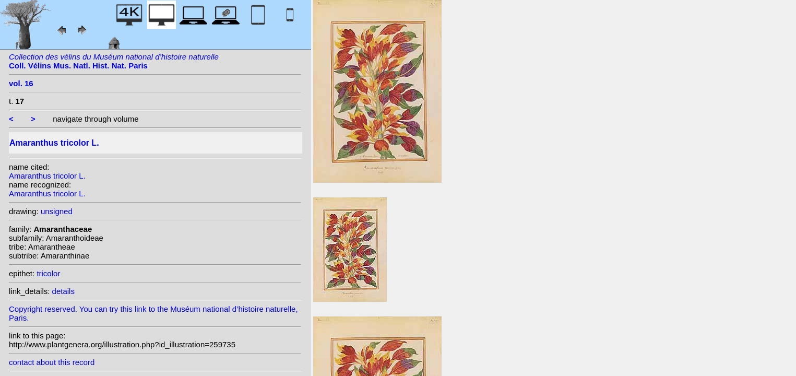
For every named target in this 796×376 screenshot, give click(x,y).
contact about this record (51, 362)
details (63, 291)
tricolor (48, 273)
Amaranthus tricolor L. (47, 175)
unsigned (57, 211)
